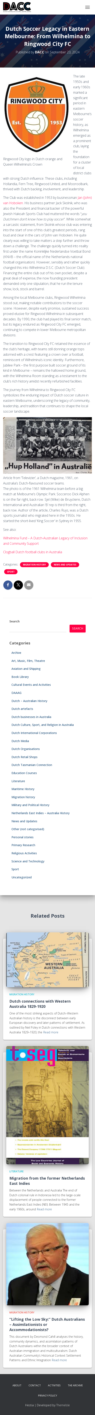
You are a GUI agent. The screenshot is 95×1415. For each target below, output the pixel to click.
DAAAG (16, 693)
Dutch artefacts (22, 709)
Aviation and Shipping (26, 669)
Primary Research (23, 845)
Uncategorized (21, 877)
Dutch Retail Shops (24, 757)
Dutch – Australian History (29, 701)
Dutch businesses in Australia (31, 717)
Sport (11, 571)
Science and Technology (27, 861)
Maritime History (22, 789)
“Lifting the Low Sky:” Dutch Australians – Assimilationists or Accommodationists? (47, 1324)
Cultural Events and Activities (31, 685)
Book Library (20, 677)
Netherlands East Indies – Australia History (40, 813)
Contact (35, 1385)
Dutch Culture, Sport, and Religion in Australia (42, 725)
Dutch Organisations (25, 749)
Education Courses (24, 773)
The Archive (75, 1385)
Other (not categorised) (27, 829)
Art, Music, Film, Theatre (28, 661)
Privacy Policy (47, 1395)
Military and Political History (30, 805)
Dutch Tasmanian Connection (31, 765)
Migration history (34, 564)
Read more (50, 1032)
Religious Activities (24, 853)
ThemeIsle (63, 1405)
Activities (54, 1385)
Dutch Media (20, 741)
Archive (16, 653)
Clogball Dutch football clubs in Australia (32, 552)
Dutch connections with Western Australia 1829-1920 (40, 1004)
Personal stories (22, 837)
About (16, 1385)
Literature (18, 781)
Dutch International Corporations (34, 733)
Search (14, 621)
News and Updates (65, 564)
